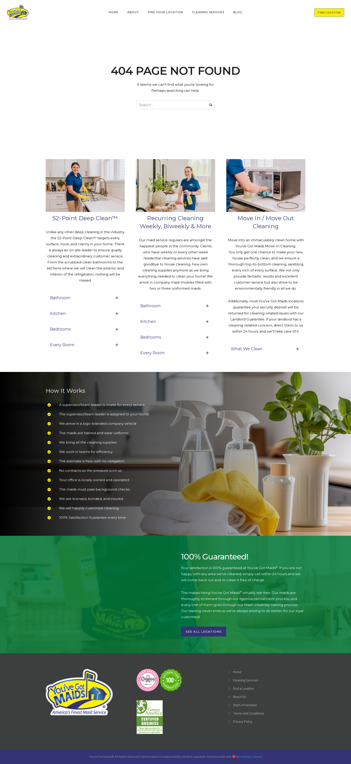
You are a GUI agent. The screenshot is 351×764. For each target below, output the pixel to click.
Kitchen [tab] (85, 313)
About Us (239, 697)
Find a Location (243, 688)
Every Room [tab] (85, 344)
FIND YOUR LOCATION (165, 12)
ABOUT (133, 12)
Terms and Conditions (248, 713)
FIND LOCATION (329, 12)
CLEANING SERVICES (208, 12)
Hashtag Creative (251, 756)
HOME (113, 12)
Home (237, 672)
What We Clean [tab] (266, 349)
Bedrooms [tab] (85, 329)
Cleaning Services (245, 680)
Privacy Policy (242, 721)
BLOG (237, 12)
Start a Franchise (245, 705)
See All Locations (204, 631)
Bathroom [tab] (85, 298)
